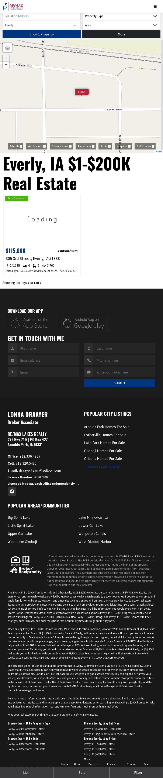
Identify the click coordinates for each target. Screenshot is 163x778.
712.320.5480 (22, 463)
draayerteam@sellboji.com (34, 470)
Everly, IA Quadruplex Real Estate (102, 728)
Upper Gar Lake (20, 533)
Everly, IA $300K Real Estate (99, 749)
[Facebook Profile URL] (12, 491)
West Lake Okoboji (22, 541)
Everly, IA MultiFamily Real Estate (26, 728)
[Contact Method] (48, 372)
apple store (14, 686)
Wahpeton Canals (92, 533)
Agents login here (102, 466)
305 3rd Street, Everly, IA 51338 (33, 258)
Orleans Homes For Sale (103, 458)
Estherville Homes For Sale (105, 435)
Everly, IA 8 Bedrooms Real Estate (26, 749)
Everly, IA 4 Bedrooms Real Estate (26, 744)
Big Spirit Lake (19, 517)
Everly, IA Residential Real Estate (26, 734)
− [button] (6, 65)
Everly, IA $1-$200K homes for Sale (32, 592)
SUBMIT (120, 383)
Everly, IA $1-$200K (91, 657)
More (121, 34)
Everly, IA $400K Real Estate (99, 754)
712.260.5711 (67, 271)
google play (136, 682)
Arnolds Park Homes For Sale (106, 426)
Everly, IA (36, 633)
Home (64, 764)
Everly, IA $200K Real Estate (99, 744)
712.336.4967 (24, 456)
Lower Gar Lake (91, 525)
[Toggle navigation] (156, 6)
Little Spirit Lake (21, 525)
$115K (82, 91)
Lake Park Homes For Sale (104, 442)
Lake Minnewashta (93, 517)
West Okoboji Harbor (95, 541)
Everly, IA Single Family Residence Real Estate (109, 734)
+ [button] (6, 58)
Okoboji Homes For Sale (103, 450)
